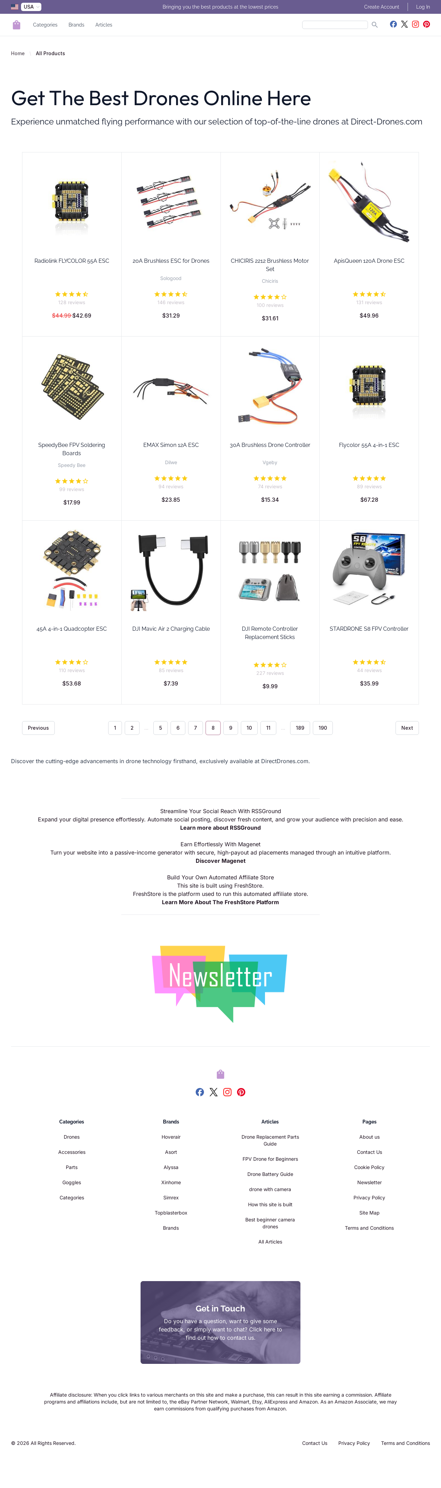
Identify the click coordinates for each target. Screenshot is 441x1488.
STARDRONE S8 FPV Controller (369, 629)
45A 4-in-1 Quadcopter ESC (72, 629)
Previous (38, 728)
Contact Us (369, 1152)
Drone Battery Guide (270, 1174)
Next (407, 728)
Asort (171, 1152)
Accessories (71, 1152)
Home (18, 53)
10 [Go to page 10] (249, 728)
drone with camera (270, 1189)
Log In (423, 7)
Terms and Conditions (369, 1228)
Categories (45, 25)
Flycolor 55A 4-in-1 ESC (369, 445)
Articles (103, 25)
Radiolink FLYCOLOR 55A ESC (71, 261)
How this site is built (270, 1204)
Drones (72, 1137)
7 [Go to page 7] (195, 728)
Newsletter (369, 1182)
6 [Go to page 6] (178, 728)
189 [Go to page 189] (300, 728)
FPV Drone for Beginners (270, 1159)
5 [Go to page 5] (160, 728)
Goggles (71, 1182)
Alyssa (171, 1167)
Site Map (369, 1213)
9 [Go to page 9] (230, 728)
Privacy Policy (369, 1197)
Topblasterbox (171, 1213)
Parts (72, 1167)
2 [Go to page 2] (132, 728)
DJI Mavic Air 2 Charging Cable (171, 629)
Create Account (381, 7)
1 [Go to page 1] (115, 728)
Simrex (171, 1197)
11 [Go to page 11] (268, 728)
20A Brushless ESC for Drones (171, 261)
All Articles (270, 1242)
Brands (76, 25)
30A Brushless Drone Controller (270, 445)
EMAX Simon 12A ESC (171, 445)
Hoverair (171, 1137)
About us (369, 1137)
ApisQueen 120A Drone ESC (369, 261)
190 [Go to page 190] (323, 728)
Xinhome (171, 1182)
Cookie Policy (369, 1167)
